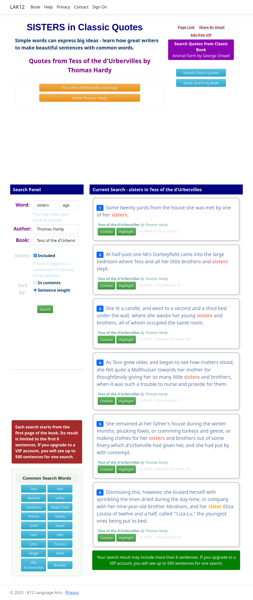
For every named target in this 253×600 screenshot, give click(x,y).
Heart (60, 525)
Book (35, 7)
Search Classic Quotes (201, 72)
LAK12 (17, 6)
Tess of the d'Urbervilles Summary (89, 87)
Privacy (63, 7)
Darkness (33, 507)
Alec (60, 488)
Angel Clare (60, 507)
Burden (60, 565)
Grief (34, 525)
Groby (60, 516)
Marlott (34, 498)
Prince (34, 516)
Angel (34, 553)
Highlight (126, 231)
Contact (81, 7)
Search (45, 309)
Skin (60, 534)
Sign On (99, 7)
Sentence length (52, 290)
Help (48, 7)
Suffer (60, 498)
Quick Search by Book (201, 83)
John (34, 544)
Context (106, 231)
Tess (33, 488)
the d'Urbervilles (33, 565)
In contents (47, 282)
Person (60, 544)
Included (44, 255)
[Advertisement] (126, 148)
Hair (33, 534)
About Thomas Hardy (89, 97)
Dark (60, 553)
